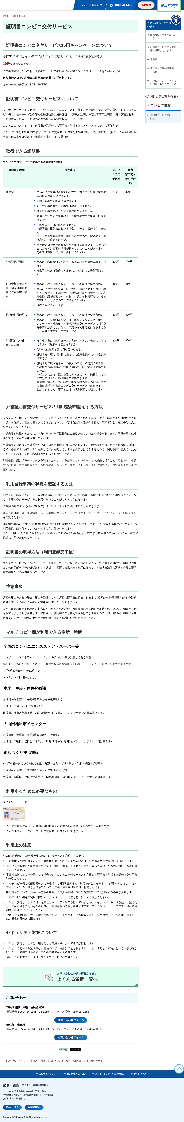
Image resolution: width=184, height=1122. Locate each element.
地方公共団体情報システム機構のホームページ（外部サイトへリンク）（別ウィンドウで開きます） (71, 465)
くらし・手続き (29, 1060)
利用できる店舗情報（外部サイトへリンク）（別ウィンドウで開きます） (90, 664)
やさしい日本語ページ (91, 5)
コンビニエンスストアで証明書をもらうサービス (163, 82)
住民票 (153, 59)
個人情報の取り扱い (76, 1074)
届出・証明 (47, 1060)
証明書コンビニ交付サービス (163, 117)
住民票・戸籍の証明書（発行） (162, 70)
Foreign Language (123, 5)
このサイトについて (48, 1074)
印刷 (65, 1050)
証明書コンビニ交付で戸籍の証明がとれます (163, 49)
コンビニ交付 (161, 105)
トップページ (10, 1060)
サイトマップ (140, 1074)
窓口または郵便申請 (57, 378)
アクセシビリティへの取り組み (109, 1074)
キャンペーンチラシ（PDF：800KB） (26, 84)
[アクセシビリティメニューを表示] (176, 20)
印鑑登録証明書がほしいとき (163, 36)
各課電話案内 (34, 1107)
